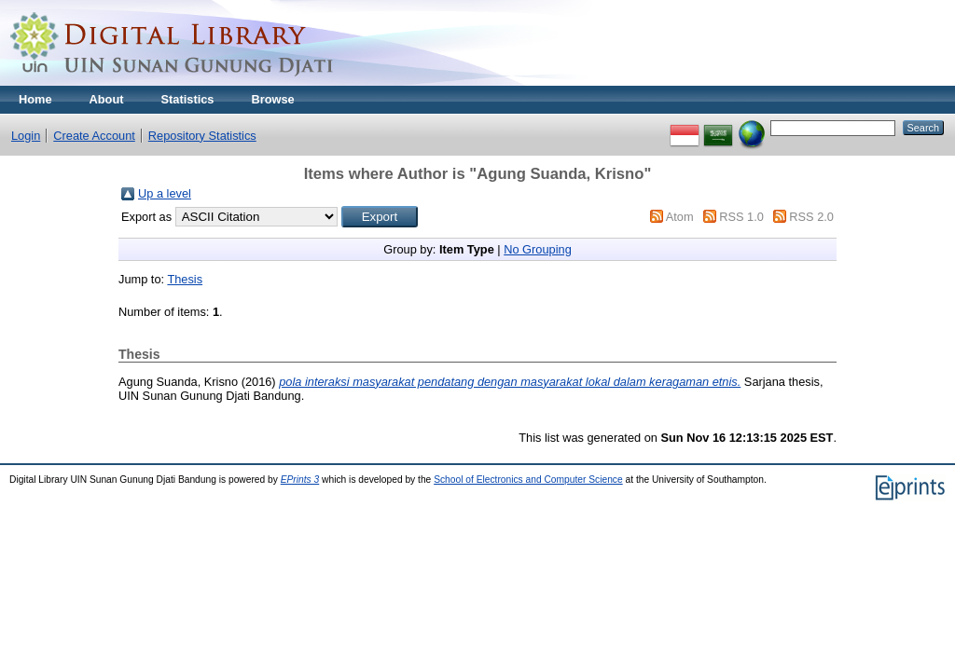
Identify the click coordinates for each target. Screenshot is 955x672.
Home (35, 99)
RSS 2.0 (811, 217)
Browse (272, 99)
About (107, 99)
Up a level (164, 193)
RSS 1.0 (741, 217)
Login (25, 136)
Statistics (188, 99)
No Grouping (538, 249)
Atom (680, 217)
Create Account (94, 136)
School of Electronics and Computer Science (528, 479)
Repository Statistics (202, 136)
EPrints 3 (300, 479)
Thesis (184, 279)
